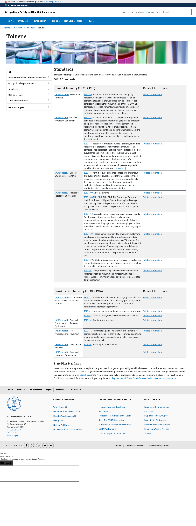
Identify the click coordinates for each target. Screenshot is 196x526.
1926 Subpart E (61, 320)
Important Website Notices (156, 429)
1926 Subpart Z (61, 352)
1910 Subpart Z (61, 192)
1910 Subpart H (62, 94)
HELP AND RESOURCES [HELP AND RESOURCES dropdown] (75, 21)
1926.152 (88, 330)
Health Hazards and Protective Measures (29, 77)
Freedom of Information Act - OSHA (115, 415)
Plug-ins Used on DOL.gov (155, 415)
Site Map (148, 433)
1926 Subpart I (61, 344)
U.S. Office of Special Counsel (67, 429)
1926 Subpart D (62, 297)
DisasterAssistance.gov (64, 416)
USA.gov (58, 420)
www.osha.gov (12, 435)
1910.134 (88, 143)
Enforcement (36, 389)
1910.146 (88, 172)
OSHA (10, 389)
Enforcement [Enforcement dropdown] (42, 21)
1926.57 (87, 297)
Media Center (61, 389)
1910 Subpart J (61, 172)
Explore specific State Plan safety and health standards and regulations (144, 378)
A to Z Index (141, 12)
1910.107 (88, 270)
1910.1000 (88, 192)
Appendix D (119, 168)
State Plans (85, 375)
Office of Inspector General (112, 433)
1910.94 (87, 260)
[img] (97, 52)
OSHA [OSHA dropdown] (12, 21)
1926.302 (88, 344)
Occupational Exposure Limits (29, 83)
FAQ (132, 12)
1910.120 (88, 94)
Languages (154, 12)
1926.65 (87, 311)
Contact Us (124, 12)
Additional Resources (29, 100)
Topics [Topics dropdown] (57, 21)
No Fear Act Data (61, 425)
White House (60, 407)
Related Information (152, 94)
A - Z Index (103, 411)
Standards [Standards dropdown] (25, 21)
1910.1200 (88, 234)
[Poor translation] (9, 463)
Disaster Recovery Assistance (66, 411)
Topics (49, 389)
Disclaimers (149, 411)
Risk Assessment (29, 94)
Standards (29, 89)
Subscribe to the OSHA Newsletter (115, 424)
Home (7, 27)
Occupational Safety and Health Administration (30, 12)
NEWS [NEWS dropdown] (92, 21)
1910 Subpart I (61, 117)
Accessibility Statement (155, 420)
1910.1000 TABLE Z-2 (93, 197)
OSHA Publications (107, 429)
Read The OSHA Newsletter (111, 420)
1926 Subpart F (61, 330)
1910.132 (88, 117)
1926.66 (87, 315)
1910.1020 (88, 214)
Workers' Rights (29, 107)
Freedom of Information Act (157, 407)
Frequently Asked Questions (112, 407)
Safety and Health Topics (24, 27)
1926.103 (88, 320)
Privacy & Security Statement (157, 424)
